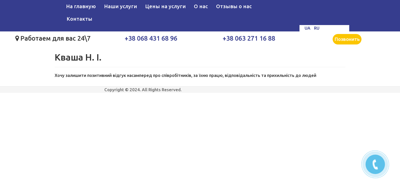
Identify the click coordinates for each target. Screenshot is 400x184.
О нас (201, 6)
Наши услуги (120, 6)
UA (308, 28)
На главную (81, 6)
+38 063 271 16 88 (249, 38)
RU (316, 28)
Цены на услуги (165, 6)
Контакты (79, 19)
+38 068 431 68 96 (151, 38)
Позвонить (347, 39)
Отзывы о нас (234, 6)
